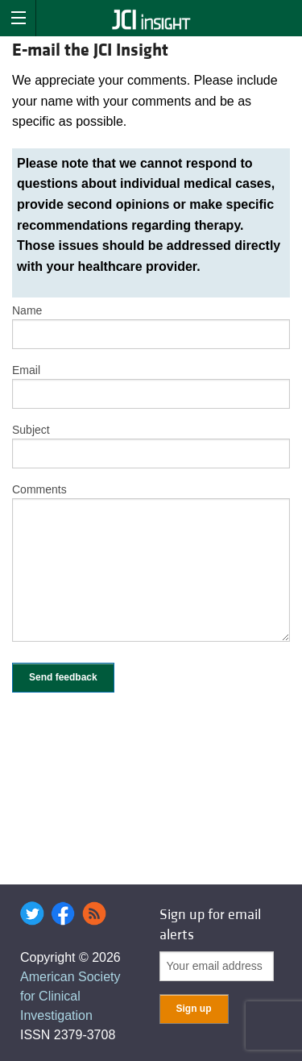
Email (26, 370)
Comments (39, 489)
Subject (31, 429)
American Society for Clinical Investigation (70, 996)
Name (27, 310)
